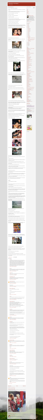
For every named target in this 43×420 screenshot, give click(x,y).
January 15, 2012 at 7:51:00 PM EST (13, 294)
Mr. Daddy (11, 321)
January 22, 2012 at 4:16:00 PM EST (13, 375)
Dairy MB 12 (28, 55)
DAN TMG (28, 60)
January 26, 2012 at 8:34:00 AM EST (13, 382)
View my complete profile (29, 21)
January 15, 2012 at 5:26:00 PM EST (13, 283)
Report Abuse (28, 103)
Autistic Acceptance (28, 49)
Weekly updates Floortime (29, 101)
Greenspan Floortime (29, 64)
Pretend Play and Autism (13, 415)
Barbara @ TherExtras (12, 288)
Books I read (28, 13)
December (29, 28)
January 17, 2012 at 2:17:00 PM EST (13, 348)
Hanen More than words (29, 65)
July (28, 32)
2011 (28, 42)
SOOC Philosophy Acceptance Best (30, 88)
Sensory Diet (28, 83)
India (27, 69)
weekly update (28, 100)
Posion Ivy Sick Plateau (29, 76)
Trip (27, 95)
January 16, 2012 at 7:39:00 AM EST (13, 307)
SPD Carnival (28, 91)
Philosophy (28, 74)
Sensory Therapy (28, 84)
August (28, 31)
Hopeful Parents (28, 67)
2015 (28, 25)
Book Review (28, 52)
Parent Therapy (28, 73)
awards (27, 50)
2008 (28, 44)
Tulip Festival (28, 96)
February (29, 36)
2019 (28, 24)
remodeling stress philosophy (29, 81)
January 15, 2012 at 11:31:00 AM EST (13, 266)
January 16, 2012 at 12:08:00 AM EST (13, 299)
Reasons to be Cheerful (29, 79)
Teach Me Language (29, 93)
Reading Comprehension (29, 78)
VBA (27, 98)
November (29, 29)
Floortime (28, 11)
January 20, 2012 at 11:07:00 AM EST (13, 356)
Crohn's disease (28, 54)
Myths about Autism (28, 70)
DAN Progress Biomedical (29, 59)
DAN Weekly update (28, 57)
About (27, 10)
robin (10, 259)
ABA (27, 47)
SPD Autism (28, 90)
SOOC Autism (28, 86)
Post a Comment (10, 383)
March (28, 35)
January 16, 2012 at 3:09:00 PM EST (13, 319)
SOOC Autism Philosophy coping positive (30, 87)
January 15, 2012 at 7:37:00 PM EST (13, 286)
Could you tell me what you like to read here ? (12, 413)
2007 (28, 45)
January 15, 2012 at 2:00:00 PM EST (13, 279)
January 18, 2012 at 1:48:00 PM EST (13, 353)
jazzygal (10, 344)
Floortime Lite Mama (13, 3)
